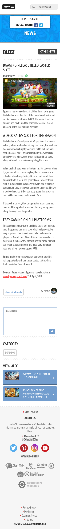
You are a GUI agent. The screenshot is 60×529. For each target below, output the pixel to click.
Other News (47, 51)
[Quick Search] (46, 7)
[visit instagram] (34, 448)
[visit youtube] (45, 448)
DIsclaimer (29, 511)
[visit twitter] (13, 448)
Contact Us (31, 412)
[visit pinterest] (24, 448)
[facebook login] (36, 25)
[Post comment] (52, 331)
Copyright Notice (29, 515)
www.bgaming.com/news (15, 276)
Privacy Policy (29, 507)
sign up (34, 19)
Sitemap (29, 519)
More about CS (31, 436)
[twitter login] (41, 25)
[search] (33, 7)
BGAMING (10, 352)
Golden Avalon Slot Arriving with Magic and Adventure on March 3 (36, 393)
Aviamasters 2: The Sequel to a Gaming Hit (36, 375)
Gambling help (30, 456)
